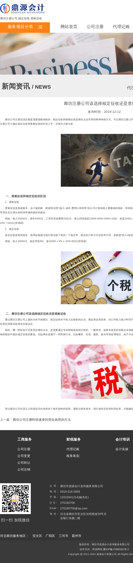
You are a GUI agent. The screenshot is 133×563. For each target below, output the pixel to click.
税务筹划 (72, 456)
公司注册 (95, 26)
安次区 (37, 536)
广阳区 (50, 536)
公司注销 (23, 469)
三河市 (63, 536)
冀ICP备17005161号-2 (116, 549)
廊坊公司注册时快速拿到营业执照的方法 (42, 419)
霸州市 (77, 536)
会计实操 (121, 449)
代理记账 (121, 26)
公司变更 (23, 456)
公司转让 (23, 462)
